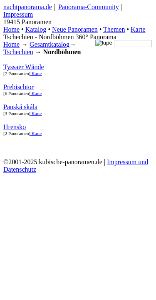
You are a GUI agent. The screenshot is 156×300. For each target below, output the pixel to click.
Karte (138, 29)
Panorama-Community (88, 6)
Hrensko (14, 126)
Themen (114, 29)
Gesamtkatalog (49, 44)
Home (11, 44)
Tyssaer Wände (23, 66)
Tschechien (18, 51)
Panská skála (20, 106)
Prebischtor (18, 86)
